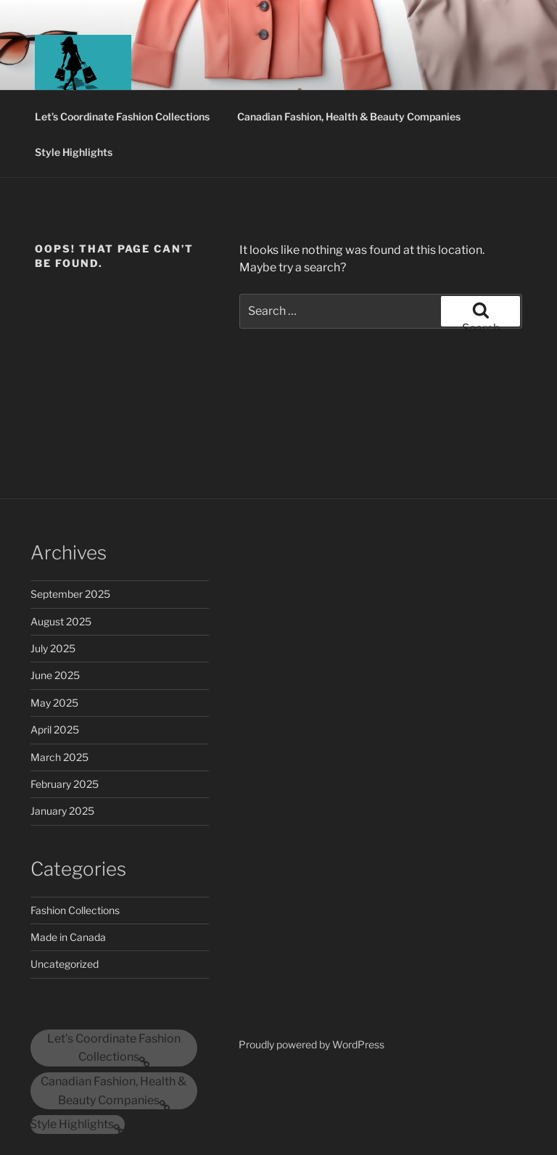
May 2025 (54, 702)
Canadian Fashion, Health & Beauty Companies (349, 116)
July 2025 (52, 648)
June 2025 (55, 675)
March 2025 (59, 757)
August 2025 (60, 621)
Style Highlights (73, 152)
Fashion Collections (75, 910)
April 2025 (54, 729)
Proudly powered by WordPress (311, 1044)
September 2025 (70, 594)
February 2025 (64, 784)
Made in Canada (68, 937)
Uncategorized (64, 964)
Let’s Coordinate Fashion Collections (122, 116)
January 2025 (62, 811)
